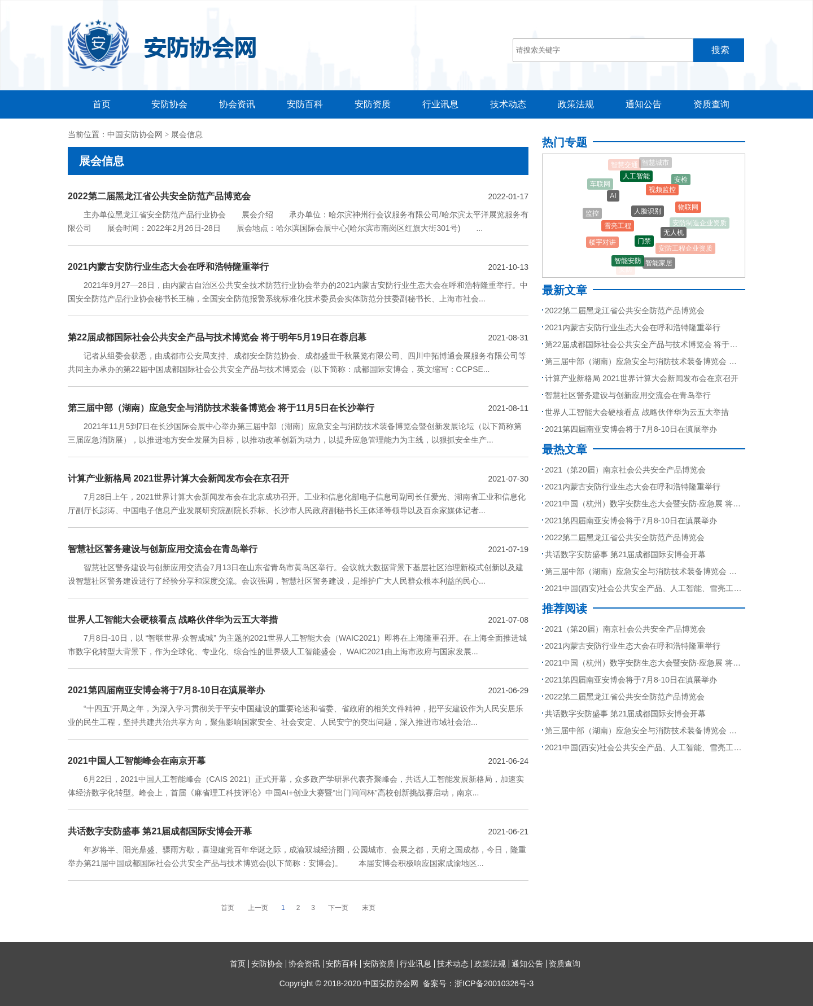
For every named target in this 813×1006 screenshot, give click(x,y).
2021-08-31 (508, 337)
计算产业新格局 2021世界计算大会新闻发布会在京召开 (178, 478)
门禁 (644, 242)
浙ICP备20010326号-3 (494, 983)
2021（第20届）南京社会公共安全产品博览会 (625, 469)
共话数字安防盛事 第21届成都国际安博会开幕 (160, 831)
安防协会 (169, 104)
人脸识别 (647, 213)
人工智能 (636, 177)
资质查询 (711, 104)
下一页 (338, 908)
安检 (681, 180)
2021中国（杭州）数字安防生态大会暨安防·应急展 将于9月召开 (643, 503)
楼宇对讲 (602, 243)
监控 (592, 214)
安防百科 (305, 104)
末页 (368, 908)
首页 (102, 104)
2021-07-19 (508, 549)
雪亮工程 (617, 227)
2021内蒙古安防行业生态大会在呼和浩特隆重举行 (168, 267)
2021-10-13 (508, 267)
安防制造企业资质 (699, 223)
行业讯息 (440, 104)
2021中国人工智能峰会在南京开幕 (137, 761)
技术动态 (508, 104)
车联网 (600, 185)
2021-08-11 (508, 408)
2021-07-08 (508, 619)
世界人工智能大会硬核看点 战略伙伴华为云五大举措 (173, 619)
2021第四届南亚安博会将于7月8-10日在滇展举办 (166, 690)
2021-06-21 (508, 831)
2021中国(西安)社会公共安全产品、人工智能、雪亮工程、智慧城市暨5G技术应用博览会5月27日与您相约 (643, 588)
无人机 (673, 234)
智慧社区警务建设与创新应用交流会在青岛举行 (162, 549)
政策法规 (576, 104)
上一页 (258, 908)
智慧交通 (624, 165)
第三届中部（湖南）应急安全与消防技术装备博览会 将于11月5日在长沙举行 (221, 408)
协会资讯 (237, 104)
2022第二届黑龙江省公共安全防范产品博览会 (159, 196)
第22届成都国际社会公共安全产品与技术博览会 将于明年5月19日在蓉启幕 (217, 337)
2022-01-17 (508, 196)
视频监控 (662, 191)
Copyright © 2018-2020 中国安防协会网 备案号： (406, 983)
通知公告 (644, 104)
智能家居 (658, 264)
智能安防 (627, 261)
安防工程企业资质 (685, 249)
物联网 (688, 208)
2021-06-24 (508, 761)
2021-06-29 (508, 690)
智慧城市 (655, 163)
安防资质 (373, 104)
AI (613, 197)
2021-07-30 (508, 478)
